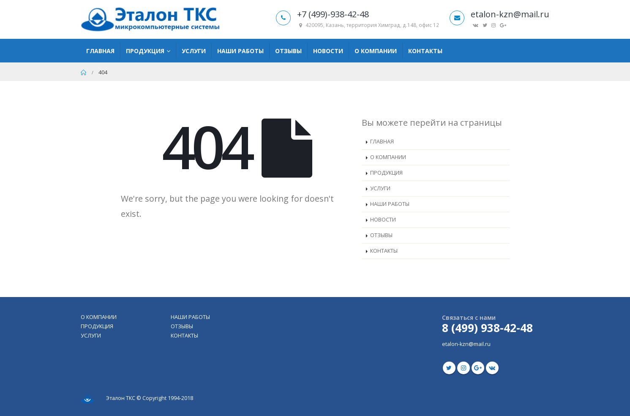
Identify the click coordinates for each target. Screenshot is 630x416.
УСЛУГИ (380, 188)
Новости (328, 51)
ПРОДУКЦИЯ (386, 172)
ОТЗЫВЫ (381, 235)
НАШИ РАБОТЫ (389, 204)
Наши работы (240, 51)
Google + (478, 368)
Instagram (463, 368)
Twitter (449, 368)
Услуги (194, 51)
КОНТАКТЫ (384, 250)
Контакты (425, 51)
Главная (100, 51)
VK (492, 368)
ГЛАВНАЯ (382, 141)
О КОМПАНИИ (388, 157)
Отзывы (288, 51)
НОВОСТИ (383, 219)
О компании (376, 51)
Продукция (145, 51)
